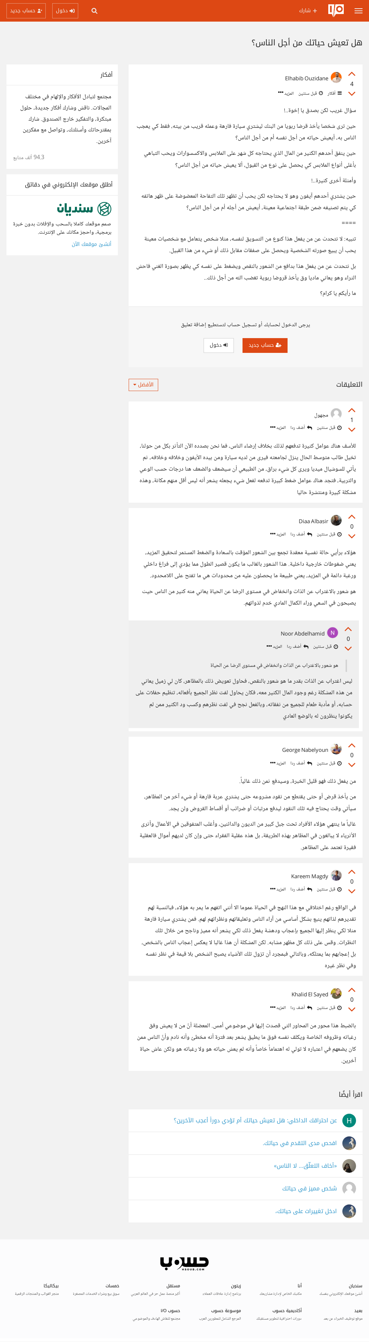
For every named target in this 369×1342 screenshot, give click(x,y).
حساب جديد (265, 345)
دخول (219, 345)
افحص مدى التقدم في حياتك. (300, 1143)
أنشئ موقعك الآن (91, 244)
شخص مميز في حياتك (309, 1189)
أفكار (334, 94)
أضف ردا (301, 428)
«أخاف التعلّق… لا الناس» (305, 1166)
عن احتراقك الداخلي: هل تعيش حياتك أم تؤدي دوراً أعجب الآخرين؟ (255, 1121)
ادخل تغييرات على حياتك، (306, 1211)
